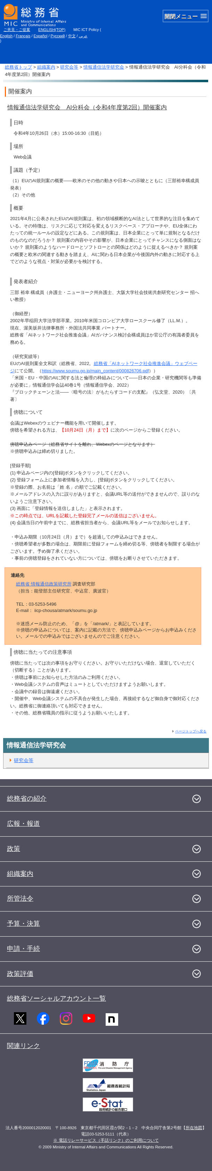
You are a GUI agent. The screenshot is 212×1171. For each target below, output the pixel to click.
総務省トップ (18, 67)
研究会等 (69, 67)
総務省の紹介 (27, 798)
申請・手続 (23, 948)
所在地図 (194, 1128)
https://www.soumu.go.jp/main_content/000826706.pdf (95, 370)
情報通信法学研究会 (103, 67)
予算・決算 (23, 923)
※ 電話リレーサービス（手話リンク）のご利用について (105, 1140)
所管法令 (20, 898)
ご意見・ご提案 (16, 30)
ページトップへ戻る (190, 731)
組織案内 (46, 67)
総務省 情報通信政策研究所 (44, 584)
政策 (13, 848)
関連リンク (23, 1045)
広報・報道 (23, 823)
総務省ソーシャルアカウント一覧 (56, 998)
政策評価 (20, 973)
